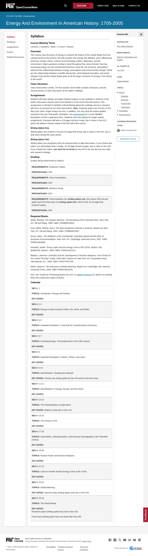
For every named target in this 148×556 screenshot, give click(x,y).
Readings (11, 42)
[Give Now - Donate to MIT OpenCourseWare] (83, 6)
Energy (122, 93)
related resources (84, 275)
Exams (10, 52)
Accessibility (51, 547)
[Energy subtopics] (118, 93)
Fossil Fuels (125, 104)
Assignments (12, 47)
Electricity (124, 100)
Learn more (86, 541)
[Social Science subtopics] (118, 115)
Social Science (125, 115)
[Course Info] (141, 34)
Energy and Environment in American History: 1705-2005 (64, 23)
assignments (79, 114)
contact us (134, 6)
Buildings (124, 96)
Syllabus (11, 37)
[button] (128, 139)
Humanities (123, 111)
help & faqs (118, 6)
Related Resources (15, 57)
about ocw (103, 6)
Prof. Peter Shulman (125, 46)
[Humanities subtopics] (118, 111)
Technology (125, 107)
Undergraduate (123, 81)
